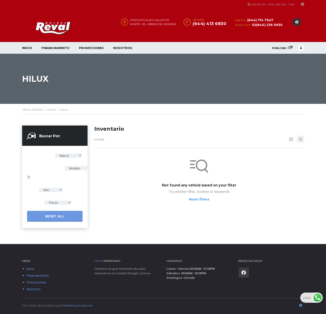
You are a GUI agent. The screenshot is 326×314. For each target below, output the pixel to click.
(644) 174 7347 (260, 20)
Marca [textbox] (63, 156)
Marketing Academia (77, 305)
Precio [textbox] (53, 202)
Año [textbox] (46, 190)
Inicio (27, 48)
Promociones (91, 48)
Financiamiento (55, 48)
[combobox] (68, 156)
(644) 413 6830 (209, 23)
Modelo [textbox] (74, 168)
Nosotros (122, 48)
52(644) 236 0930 (267, 25)
